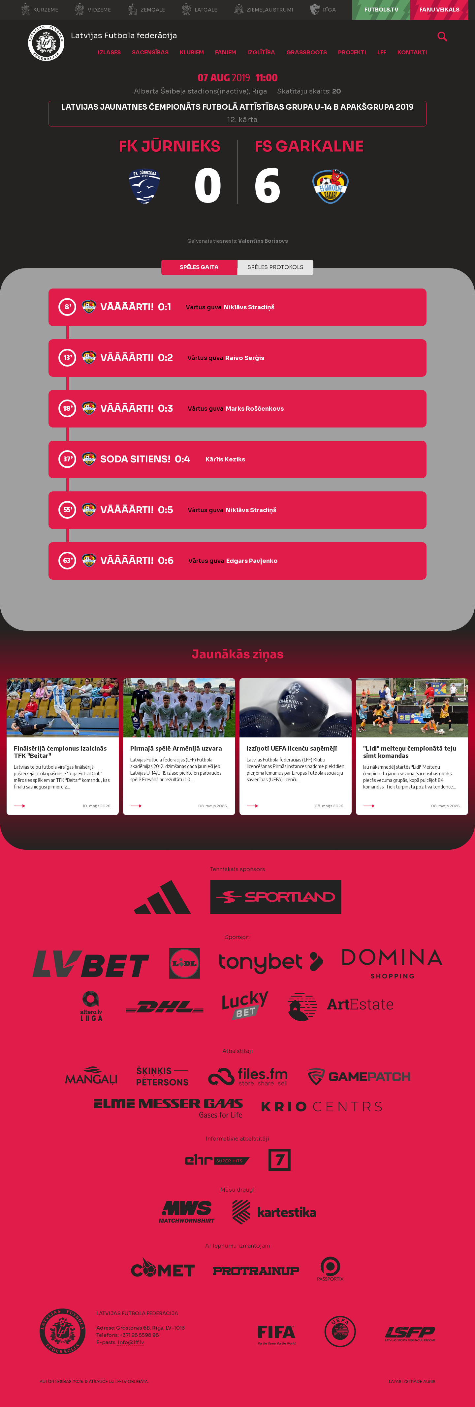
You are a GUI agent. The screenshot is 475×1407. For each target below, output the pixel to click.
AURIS (429, 1381)
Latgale (199, 9)
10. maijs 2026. (62, 806)
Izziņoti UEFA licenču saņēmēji (292, 748)
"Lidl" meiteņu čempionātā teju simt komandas (409, 751)
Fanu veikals (439, 9)
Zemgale (146, 9)
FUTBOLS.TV (381, 9)
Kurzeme (39, 9)
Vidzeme (93, 9)
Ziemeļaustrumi (263, 9)
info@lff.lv (130, 1342)
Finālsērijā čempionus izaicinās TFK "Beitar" (60, 751)
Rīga (323, 9)
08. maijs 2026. (179, 806)
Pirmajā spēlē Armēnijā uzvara (176, 748)
